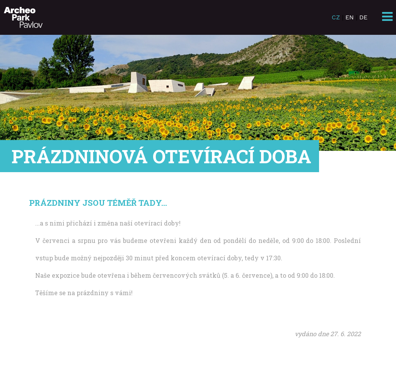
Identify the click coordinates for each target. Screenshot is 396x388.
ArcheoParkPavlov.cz (23, 17)
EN (349, 17)
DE (363, 17)
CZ (336, 17)
